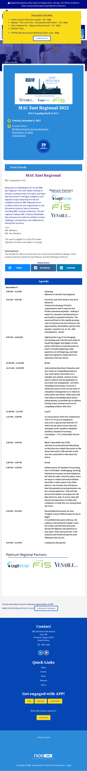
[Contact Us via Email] (46, 652)
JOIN (29, 701)
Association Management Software (43, 756)
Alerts (43, 685)
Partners (43, 680)
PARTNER (40, 701)
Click (49, 19)
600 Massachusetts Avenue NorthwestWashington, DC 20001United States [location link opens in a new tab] (30, 132)
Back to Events (10, 62)
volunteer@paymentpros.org (19, 608)
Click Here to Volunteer (46, 608)
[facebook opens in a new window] (43, 267)
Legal (68, 765)
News (43, 676)
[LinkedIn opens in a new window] (69, 267)
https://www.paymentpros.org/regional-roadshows (43, 5)
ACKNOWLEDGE (42, 38)
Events (43, 672)
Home (43, 667)
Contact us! (43, 717)
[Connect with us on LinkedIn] (40, 652)
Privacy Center (44, 737)
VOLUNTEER (55, 701)
